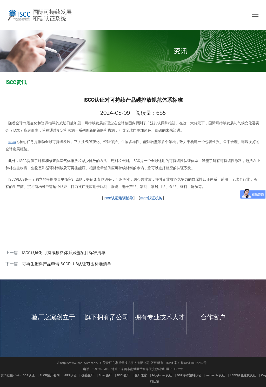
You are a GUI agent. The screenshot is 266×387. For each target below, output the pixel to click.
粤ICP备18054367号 (193, 362)
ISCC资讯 (15, 82)
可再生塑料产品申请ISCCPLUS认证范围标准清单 (66, 263)
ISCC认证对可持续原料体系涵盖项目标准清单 (63, 252)
